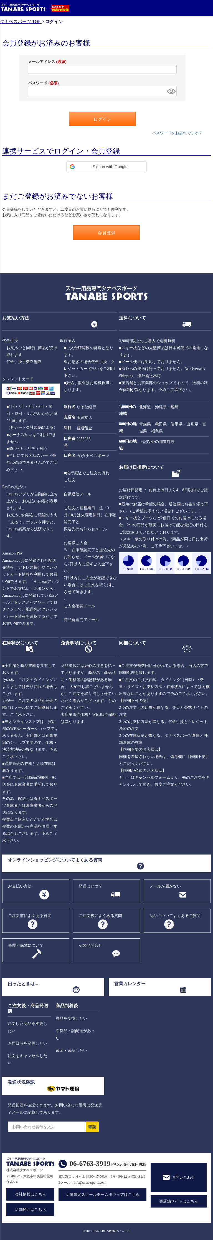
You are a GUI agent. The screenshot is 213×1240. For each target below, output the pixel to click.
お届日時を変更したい (27, 1043)
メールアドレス (47, 62)
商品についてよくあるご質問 (175, 916)
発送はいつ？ (90, 886)
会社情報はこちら (30, 1194)
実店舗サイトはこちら (178, 1201)
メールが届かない (165, 886)
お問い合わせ (183, 1177)
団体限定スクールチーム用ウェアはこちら (103, 1195)
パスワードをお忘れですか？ (177, 133)
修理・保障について (26, 945)
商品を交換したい (71, 1018)
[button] (106, 166)
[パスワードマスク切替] (170, 91)
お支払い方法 (20, 886)
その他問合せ (90, 945)
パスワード (43, 83)
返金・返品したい (71, 1051)
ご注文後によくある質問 (100, 916)
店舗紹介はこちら (30, 1210)
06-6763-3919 (90, 1164)
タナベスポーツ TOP (20, 21)
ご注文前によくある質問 (29, 916)
